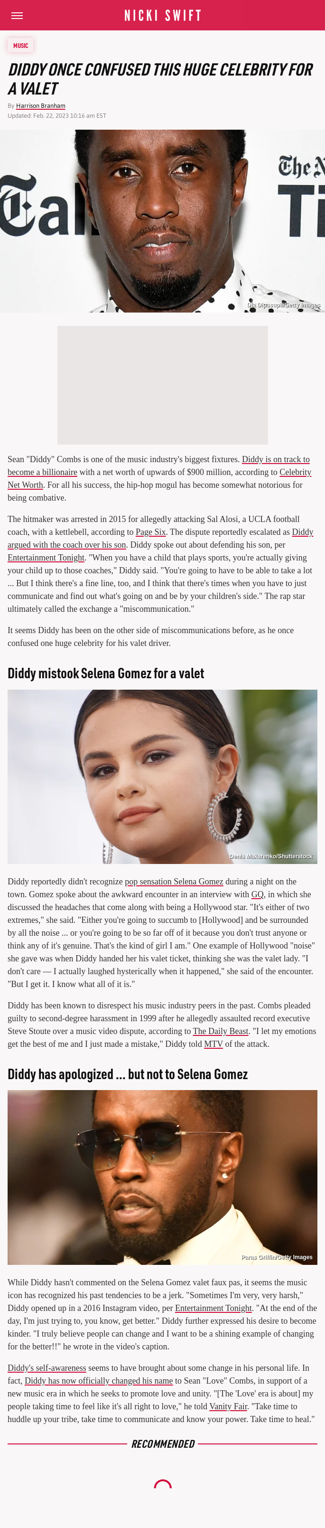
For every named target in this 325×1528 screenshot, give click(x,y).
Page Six (151, 532)
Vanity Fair (228, 1406)
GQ (257, 894)
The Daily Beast (221, 1031)
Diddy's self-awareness (47, 1368)
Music (20, 45)
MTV (213, 1044)
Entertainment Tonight (46, 557)
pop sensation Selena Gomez (174, 881)
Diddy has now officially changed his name (99, 1381)
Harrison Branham (40, 105)
